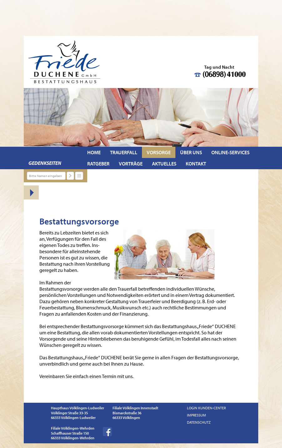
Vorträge (131, 163)
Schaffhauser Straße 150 (70, 433)
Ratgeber (98, 163)
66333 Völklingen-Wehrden (72, 438)
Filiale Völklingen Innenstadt (135, 408)
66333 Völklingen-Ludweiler (73, 417)
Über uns (191, 152)
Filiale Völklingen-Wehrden (72, 428)
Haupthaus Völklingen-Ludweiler (77, 408)
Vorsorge (159, 152)
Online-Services (230, 152)
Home (94, 152)
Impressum (196, 415)
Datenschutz (199, 422)
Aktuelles (164, 163)
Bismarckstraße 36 (127, 413)
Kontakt (196, 163)
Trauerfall (123, 152)
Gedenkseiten (44, 163)
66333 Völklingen (126, 417)
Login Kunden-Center (206, 408)
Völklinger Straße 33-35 (69, 413)
